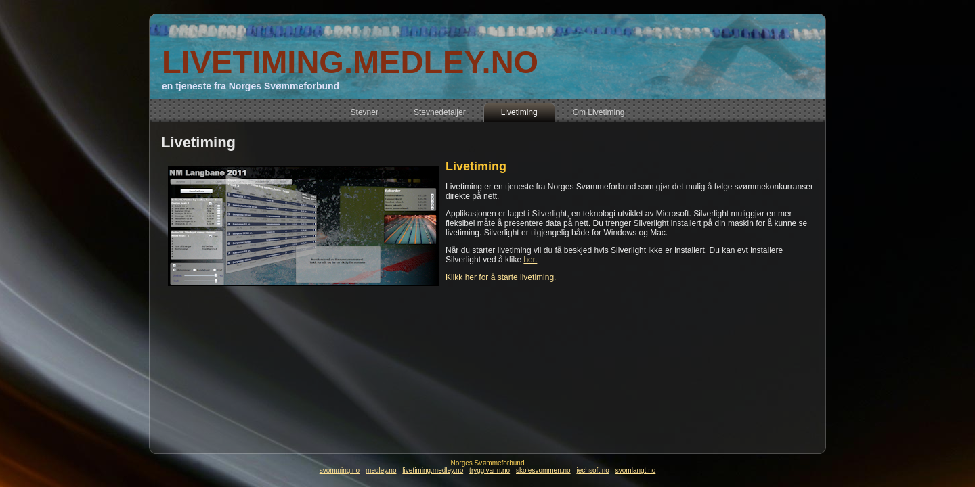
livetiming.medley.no (432, 470)
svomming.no (340, 470)
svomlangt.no (635, 470)
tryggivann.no (489, 470)
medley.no (381, 470)
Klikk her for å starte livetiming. (501, 277)
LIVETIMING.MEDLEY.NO (350, 62)
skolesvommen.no (543, 470)
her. (530, 259)
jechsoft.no (593, 470)
